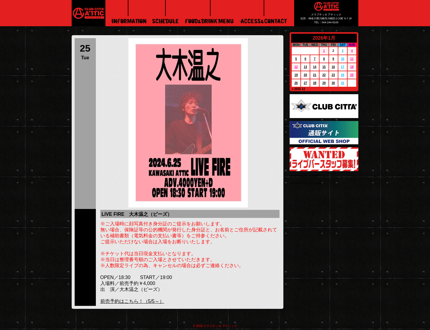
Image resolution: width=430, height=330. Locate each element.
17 (342, 67)
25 (352, 75)
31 (342, 83)
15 (323, 67)
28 (314, 83)
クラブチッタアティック (306, 182)
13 (305, 67)
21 (314, 75)
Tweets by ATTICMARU (305, 175)
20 (305, 75)
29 (323, 83)
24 (342, 75)
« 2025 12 (298, 89)
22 (323, 75)
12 (296, 67)
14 (314, 67)
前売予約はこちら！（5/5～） (132, 301)
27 (305, 83)
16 (333, 67)
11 (352, 59)
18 (352, 67)
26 (296, 83)
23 (333, 75)
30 (333, 83)
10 (342, 59)
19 (296, 75)
